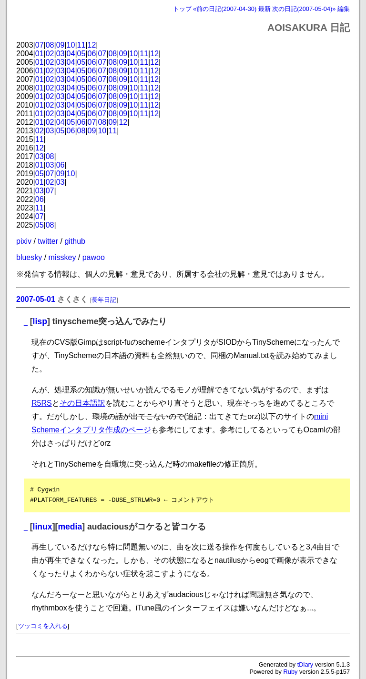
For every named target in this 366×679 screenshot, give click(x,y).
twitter (48, 241)
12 (92, 45)
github (74, 241)
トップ (182, 8)
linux (42, 526)
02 (50, 54)
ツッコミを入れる (43, 625)
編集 (343, 8)
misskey (62, 257)
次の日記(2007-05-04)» (304, 8)
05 (81, 54)
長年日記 (104, 299)
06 (92, 54)
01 (39, 54)
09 (60, 45)
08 (50, 45)
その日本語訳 (82, 403)
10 (71, 45)
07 (39, 45)
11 (81, 45)
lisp (40, 321)
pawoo (93, 257)
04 (71, 54)
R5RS (41, 403)
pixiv (23, 241)
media (70, 526)
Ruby (291, 671)
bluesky (29, 257)
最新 (264, 8)
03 (60, 54)
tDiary (305, 664)
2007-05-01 (35, 299)
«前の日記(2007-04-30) (224, 8)
